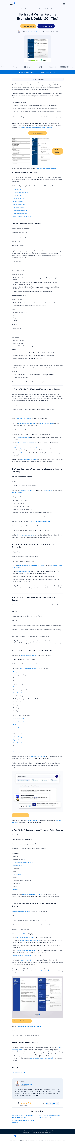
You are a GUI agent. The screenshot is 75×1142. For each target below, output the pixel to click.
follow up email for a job (28, 960)
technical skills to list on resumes (28, 668)
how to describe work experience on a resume (31, 566)
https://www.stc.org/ (19, 1072)
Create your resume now (37, 133)
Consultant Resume (19, 198)
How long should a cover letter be (23, 955)
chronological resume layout (26, 423)
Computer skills (17, 693)
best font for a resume (22, 453)
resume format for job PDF (29, 459)
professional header (24, 438)
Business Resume (18, 201)
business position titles (24, 571)
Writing (15, 672)
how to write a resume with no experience (31, 517)
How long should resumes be (25, 535)
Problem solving (17, 687)
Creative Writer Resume (20, 213)
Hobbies (15, 889)
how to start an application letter (30, 940)
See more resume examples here (46, 168)
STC (24, 859)
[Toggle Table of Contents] (38, 79)
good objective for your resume (40, 521)
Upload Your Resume (46, 26)
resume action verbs (29, 586)
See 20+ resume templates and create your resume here (35, 127)
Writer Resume (17, 189)
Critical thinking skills (19, 722)
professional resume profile (27, 490)
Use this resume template (56, 151)
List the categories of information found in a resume (28, 448)
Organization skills (18, 740)
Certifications (17, 874)
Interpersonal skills (18, 719)
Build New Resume (28, 26)
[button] (64, 3)
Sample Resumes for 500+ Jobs (22, 216)
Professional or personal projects (23, 862)
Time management (18, 752)
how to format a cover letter (25, 937)
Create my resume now (20, 815)
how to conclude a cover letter (25, 950)
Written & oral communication (22, 725)
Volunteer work (17, 865)
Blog (26, 9)
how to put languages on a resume (32, 894)
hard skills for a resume (38, 756)
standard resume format (46, 423)
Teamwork (16, 728)
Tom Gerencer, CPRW (34, 31)
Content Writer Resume (20, 210)
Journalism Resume (19, 204)
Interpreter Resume (18, 207)
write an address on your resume (26, 443)
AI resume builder (31, 820)
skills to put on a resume (28, 655)
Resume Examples (33, 9)
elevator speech (47, 490)
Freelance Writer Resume (20, 192)
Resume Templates (19, 9)
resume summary (17, 492)
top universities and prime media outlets (42, 1058)
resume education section (31, 605)
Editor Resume (17, 195)
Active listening (17, 737)
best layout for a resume (24, 418)
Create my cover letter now (21, 1021)
